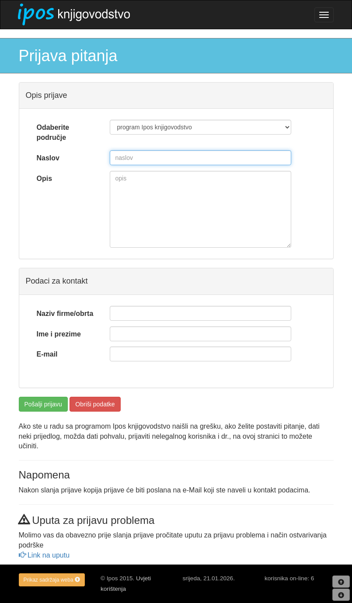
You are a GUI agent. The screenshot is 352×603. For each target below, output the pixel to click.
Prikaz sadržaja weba (52, 580)
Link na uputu (44, 555)
